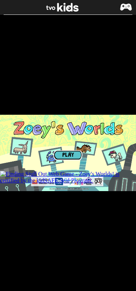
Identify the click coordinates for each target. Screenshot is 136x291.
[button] (125, 10)
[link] (68, 7)
